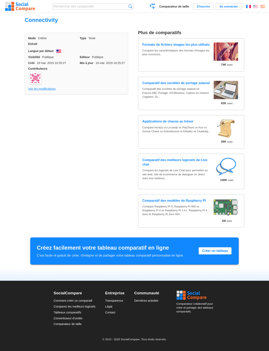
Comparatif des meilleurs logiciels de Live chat (174, 162)
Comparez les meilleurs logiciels (74, 306)
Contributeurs (37, 68)
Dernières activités (146, 300)
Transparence (114, 300)
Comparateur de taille (174, 6)
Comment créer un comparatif (73, 300)
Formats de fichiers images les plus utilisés (176, 44)
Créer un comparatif (152, 7)
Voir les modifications (42, 88)
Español (262, 6)
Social (195, 295)
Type (83, 38)
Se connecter (228, 6)
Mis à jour (86, 63)
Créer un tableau (215, 250)
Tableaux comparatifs (67, 312)
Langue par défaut (41, 51)
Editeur (85, 57)
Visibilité (34, 57)
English (255, 6)
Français (248, 6)
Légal (108, 306)
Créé (31, 63)
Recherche (130, 6)
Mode (32, 38)
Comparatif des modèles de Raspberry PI (174, 200)
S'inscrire (203, 6)
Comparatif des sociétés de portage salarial (176, 83)
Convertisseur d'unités (68, 318)
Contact (110, 312)
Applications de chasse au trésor (168, 121)
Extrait (32, 44)
